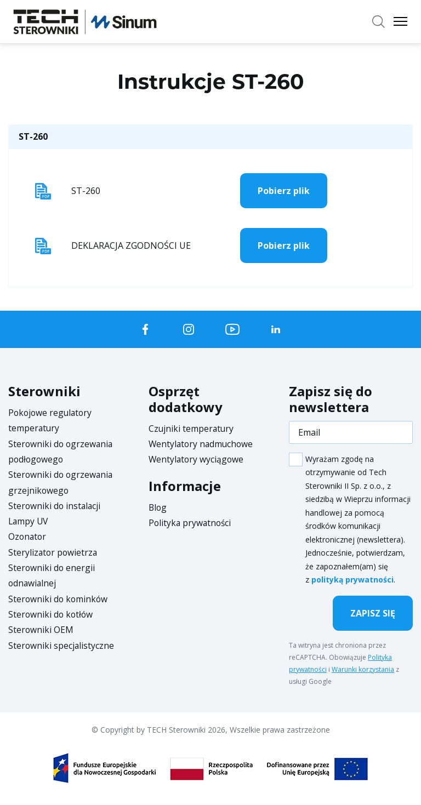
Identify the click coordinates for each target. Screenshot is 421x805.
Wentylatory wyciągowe (197, 459)
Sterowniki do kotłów (51, 612)
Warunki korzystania (363, 669)
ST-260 (33, 136)
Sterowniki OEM (41, 627)
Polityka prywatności (191, 522)
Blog (158, 507)
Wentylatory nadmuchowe (202, 444)
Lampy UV (29, 520)
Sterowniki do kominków (59, 597)
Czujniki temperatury (192, 429)
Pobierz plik (284, 191)
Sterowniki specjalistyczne (61, 643)
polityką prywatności (352, 579)
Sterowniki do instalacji (55, 505)
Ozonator (28, 535)
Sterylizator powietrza (53, 551)
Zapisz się (372, 613)
